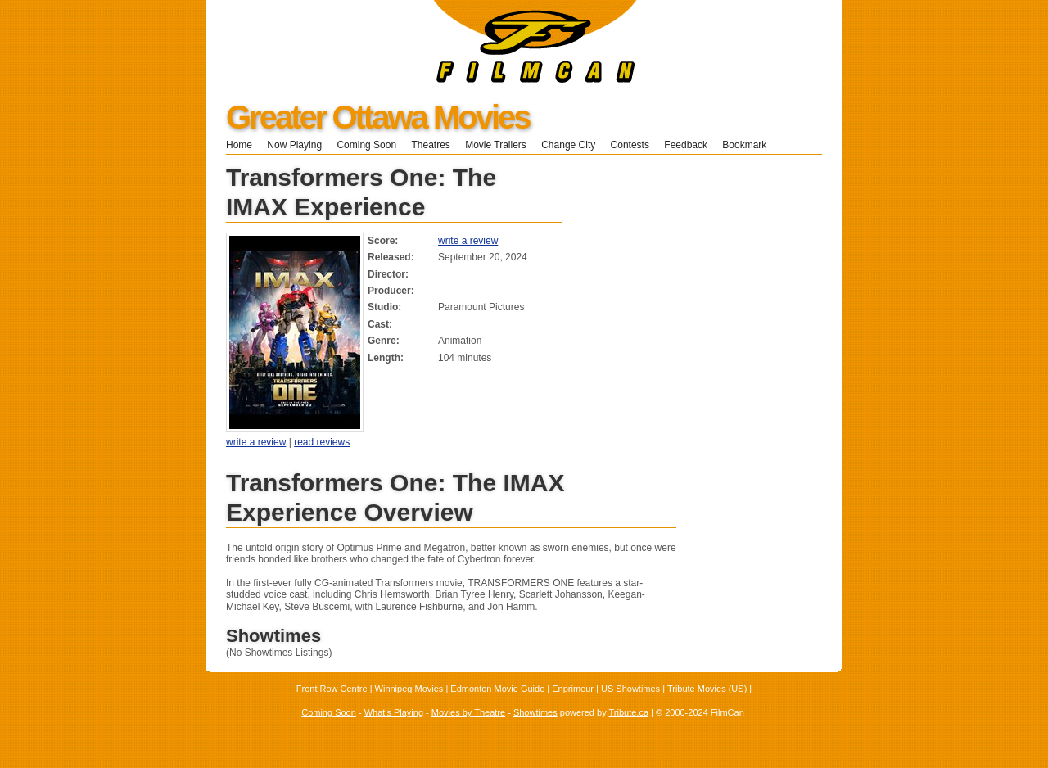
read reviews (322, 442)
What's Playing (393, 712)
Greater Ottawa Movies (378, 117)
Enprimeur (573, 688)
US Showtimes (630, 688)
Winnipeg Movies (409, 688)
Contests (630, 145)
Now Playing (294, 145)
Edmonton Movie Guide (497, 688)
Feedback (685, 145)
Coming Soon (366, 145)
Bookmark (749, 145)
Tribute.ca (629, 712)
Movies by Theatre (468, 712)
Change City (568, 145)
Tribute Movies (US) (707, 688)
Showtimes (535, 712)
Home (239, 145)
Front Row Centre (332, 688)
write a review (468, 240)
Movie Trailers (495, 145)
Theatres (430, 145)
